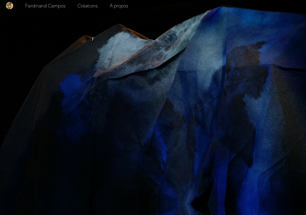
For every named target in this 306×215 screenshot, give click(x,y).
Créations (87, 6)
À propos (119, 6)
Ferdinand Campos (45, 6)
